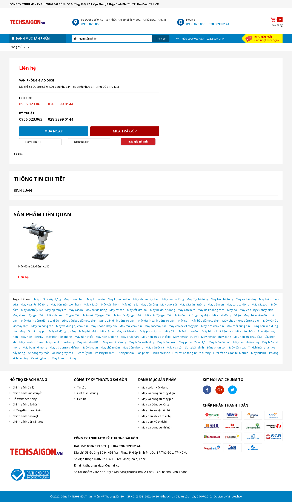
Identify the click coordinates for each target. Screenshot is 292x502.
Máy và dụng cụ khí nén (65, 347)
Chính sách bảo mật (25, 416)
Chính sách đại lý (23, 387)
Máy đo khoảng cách (211, 310)
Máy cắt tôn (116, 310)
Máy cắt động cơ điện (158, 315)
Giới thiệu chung (87, 393)
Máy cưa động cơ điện (128, 315)
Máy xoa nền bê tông (34, 304)
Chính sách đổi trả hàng (28, 422)
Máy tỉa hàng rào (42, 326)
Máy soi (183, 320)
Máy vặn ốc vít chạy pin (183, 326)
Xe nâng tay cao (62, 353)
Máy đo (232, 310)
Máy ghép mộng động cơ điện (241, 320)
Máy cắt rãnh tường (192, 304)
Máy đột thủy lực (32, 310)
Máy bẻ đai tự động (162, 310)
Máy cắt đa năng (96, 310)
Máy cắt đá (76, 310)
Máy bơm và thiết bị (141, 342)
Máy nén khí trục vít (185, 337)
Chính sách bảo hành (26, 404)
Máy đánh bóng (133, 347)
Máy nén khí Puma (31, 342)
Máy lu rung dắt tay (64, 358)
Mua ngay (54, 131)
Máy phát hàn (130, 337)
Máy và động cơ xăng (62, 331)
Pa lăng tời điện (105, 353)
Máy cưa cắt (174, 347)
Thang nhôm (125, 353)
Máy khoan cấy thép (146, 299)
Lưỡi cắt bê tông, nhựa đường (191, 353)
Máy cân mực (186, 310)
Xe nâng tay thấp (38, 353)
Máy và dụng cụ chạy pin (72, 326)
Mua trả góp (125, 131)
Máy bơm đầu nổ (220, 342)
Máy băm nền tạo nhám (66, 304)
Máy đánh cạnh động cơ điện (156, 320)
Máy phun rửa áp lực (192, 342)
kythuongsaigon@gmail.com (102, 465)
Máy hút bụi (258, 353)
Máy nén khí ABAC (88, 342)
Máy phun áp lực (151, 331)
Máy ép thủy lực (55, 310)
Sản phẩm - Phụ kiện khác (153, 353)
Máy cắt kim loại (137, 310)
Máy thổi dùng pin (238, 326)
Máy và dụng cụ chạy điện (256, 310)
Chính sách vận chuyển (28, 393)
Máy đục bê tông (197, 299)
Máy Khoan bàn (74, 299)
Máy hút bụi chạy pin (33, 331)
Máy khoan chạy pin (104, 326)
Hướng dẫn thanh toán (27, 410)
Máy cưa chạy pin (212, 326)
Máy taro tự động (238, 304)
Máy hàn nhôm (245, 331)
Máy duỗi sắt (168, 304)
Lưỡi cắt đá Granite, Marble (230, 353)
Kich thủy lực (84, 353)
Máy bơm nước (166, 342)
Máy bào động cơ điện (205, 320)
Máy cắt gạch (260, 304)
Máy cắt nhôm (110, 304)
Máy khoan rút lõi (119, 299)
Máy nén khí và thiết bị (156, 337)
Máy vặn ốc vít (155, 347)
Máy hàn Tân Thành (59, 337)
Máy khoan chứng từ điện (63, 315)
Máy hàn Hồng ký (32, 337)
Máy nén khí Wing (114, 342)
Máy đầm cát (237, 347)
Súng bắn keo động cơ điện (79, 320)
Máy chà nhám (110, 347)
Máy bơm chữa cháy (246, 342)
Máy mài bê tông (173, 299)
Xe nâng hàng (40, 358)
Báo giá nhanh (138, 141)
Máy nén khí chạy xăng (216, 337)
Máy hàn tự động (107, 337)
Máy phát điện (88, 331)
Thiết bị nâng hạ (258, 347)
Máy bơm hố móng (35, 347)
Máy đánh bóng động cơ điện (40, 320)
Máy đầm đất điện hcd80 (33, 266)
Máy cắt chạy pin (155, 326)
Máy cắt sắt (91, 304)
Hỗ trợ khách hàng (25, 399)
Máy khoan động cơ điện (29, 315)
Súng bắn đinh (194, 347)
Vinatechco (234, 496)
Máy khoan (90, 347)
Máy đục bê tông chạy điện (192, 315)
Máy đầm (170, 331)
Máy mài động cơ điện (97, 315)
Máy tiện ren (216, 304)
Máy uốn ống (149, 304)
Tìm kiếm (160, 38)
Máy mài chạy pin (131, 326)
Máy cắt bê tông (246, 299)
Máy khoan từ (96, 299)
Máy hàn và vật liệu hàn (217, 331)
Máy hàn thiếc (84, 337)
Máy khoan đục (189, 331)
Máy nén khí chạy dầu (248, 337)
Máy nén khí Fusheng (60, 342)
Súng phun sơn (216, 347)
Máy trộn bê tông (222, 299)
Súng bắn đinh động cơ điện (117, 320)
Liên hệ (81, 399)
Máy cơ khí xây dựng (47, 299)
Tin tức (81, 387)
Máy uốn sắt (130, 304)
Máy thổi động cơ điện (226, 315)
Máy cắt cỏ (107, 331)
